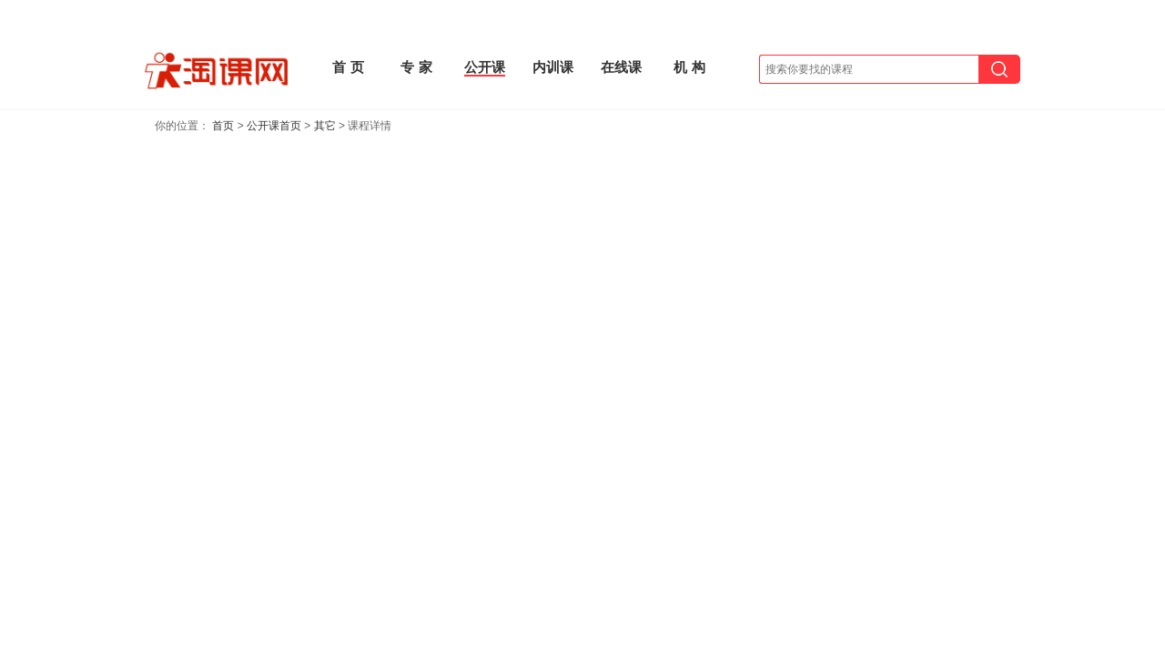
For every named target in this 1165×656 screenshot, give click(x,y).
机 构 (689, 67)
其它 (325, 125)
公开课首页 (274, 125)
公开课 (484, 67)
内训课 (552, 67)
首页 (223, 125)
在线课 (621, 67)
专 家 (415, 67)
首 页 (347, 67)
